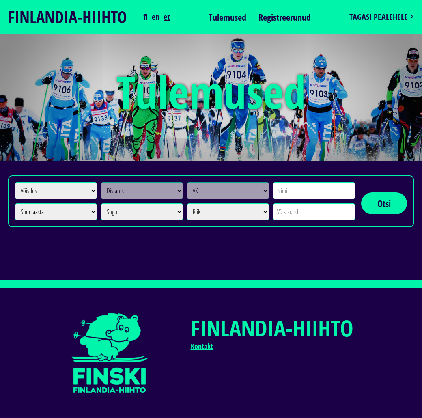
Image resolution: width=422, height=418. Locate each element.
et (167, 17)
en (155, 17)
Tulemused (227, 17)
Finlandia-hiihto (67, 17)
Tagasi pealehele (378, 17)
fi (145, 17)
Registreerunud (284, 17)
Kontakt (202, 346)
